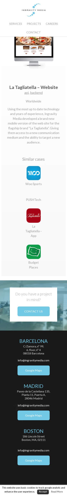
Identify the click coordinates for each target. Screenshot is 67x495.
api (26, 93)
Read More (57, 491)
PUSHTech (33, 200)
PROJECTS (34, 23)
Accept (43, 491)
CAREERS (52, 23)
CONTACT (33, 32)
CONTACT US (33, 311)
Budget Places (33, 262)
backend (36, 93)
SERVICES (15, 23)
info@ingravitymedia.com (33, 360)
